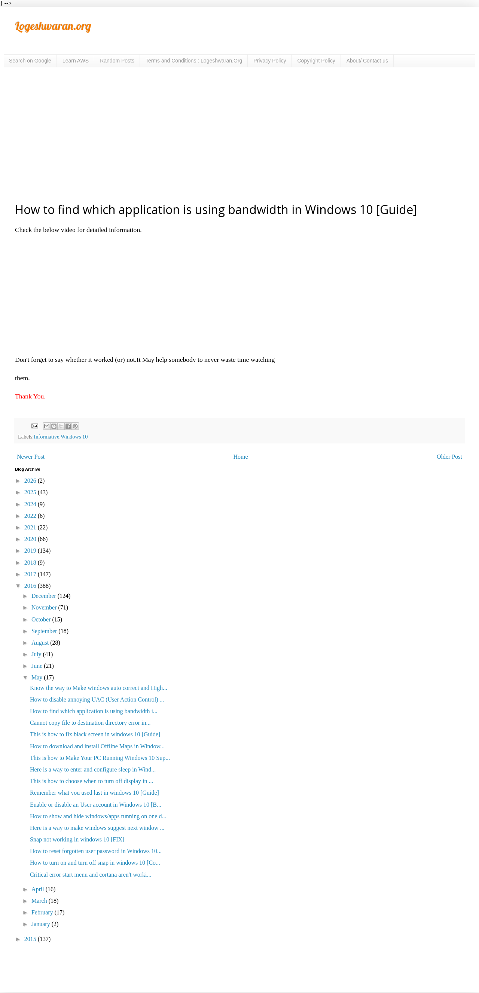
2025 (31, 492)
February (43, 912)
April (38, 889)
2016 (31, 586)
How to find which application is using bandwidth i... (94, 711)
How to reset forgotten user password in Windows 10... (96, 851)
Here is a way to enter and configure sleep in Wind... (93, 769)
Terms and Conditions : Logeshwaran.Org (194, 61)
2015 (31, 939)
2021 (31, 527)
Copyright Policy (316, 61)
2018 (31, 562)
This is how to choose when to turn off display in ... (91, 781)
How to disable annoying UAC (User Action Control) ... (97, 699)
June (37, 666)
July (37, 654)
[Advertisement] (239, 140)
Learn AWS (75, 61)
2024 (31, 504)
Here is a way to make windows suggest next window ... (97, 828)
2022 (31, 516)
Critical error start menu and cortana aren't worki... (91, 874)
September (44, 631)
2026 (31, 480)
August (40, 642)
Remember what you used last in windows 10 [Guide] (94, 792)
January (41, 924)
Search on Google (30, 61)
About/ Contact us (367, 61)
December (44, 596)
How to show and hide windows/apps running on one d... (98, 816)
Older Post (449, 456)
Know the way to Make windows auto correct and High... (98, 688)
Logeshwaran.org (53, 26)
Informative (46, 437)
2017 (31, 574)
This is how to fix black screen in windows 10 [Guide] (95, 734)
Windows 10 (74, 437)
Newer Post (31, 456)
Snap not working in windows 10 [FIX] (77, 839)
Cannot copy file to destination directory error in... (90, 722)
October (41, 619)
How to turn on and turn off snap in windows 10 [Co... (95, 862)
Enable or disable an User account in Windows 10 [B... (95, 804)
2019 (31, 550)
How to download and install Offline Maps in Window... (97, 746)
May (37, 677)
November (44, 607)
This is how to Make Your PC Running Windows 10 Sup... (100, 758)
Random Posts (117, 61)
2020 (31, 539)
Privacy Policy (269, 61)
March (40, 901)
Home (241, 456)
